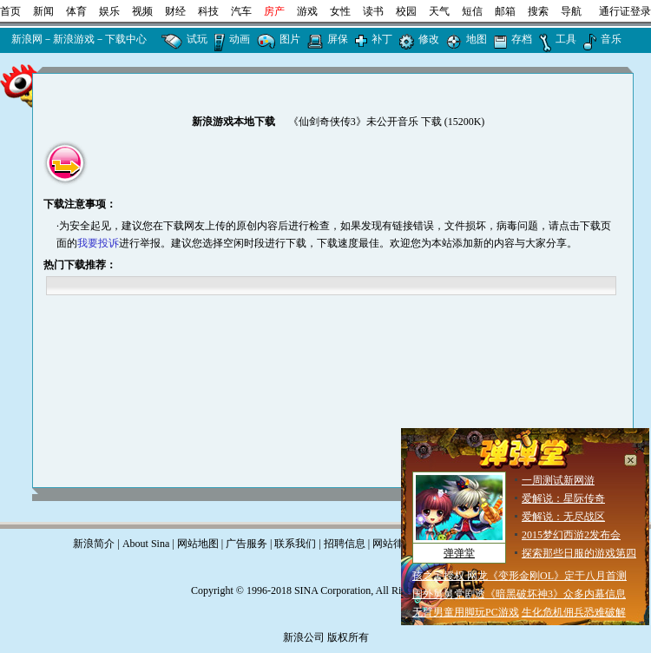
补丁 (382, 39)
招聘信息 (344, 544)
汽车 (241, 11)
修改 (428, 39)
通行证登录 (625, 11)
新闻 (43, 11)
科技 (208, 11)
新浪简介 (94, 544)
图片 (289, 39)
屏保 (337, 39)
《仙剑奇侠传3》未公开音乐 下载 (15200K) (386, 121)
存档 (521, 39)
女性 (340, 11)
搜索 (538, 11)
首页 (10, 11)
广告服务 (246, 544)
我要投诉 (98, 243)
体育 (76, 11)
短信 (472, 11)
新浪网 (27, 39)
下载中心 (126, 39)
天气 (439, 11)
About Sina (145, 544)
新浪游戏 (74, 39)
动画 (239, 39)
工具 (566, 39)
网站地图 (198, 544)
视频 (142, 11)
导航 (571, 11)
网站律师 (393, 544)
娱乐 (109, 11)
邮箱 (505, 11)
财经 (175, 11)
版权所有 (348, 637)
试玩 (197, 39)
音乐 (611, 39)
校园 (406, 11)
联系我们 (295, 544)
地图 (476, 39)
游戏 (307, 11)
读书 (373, 11)
